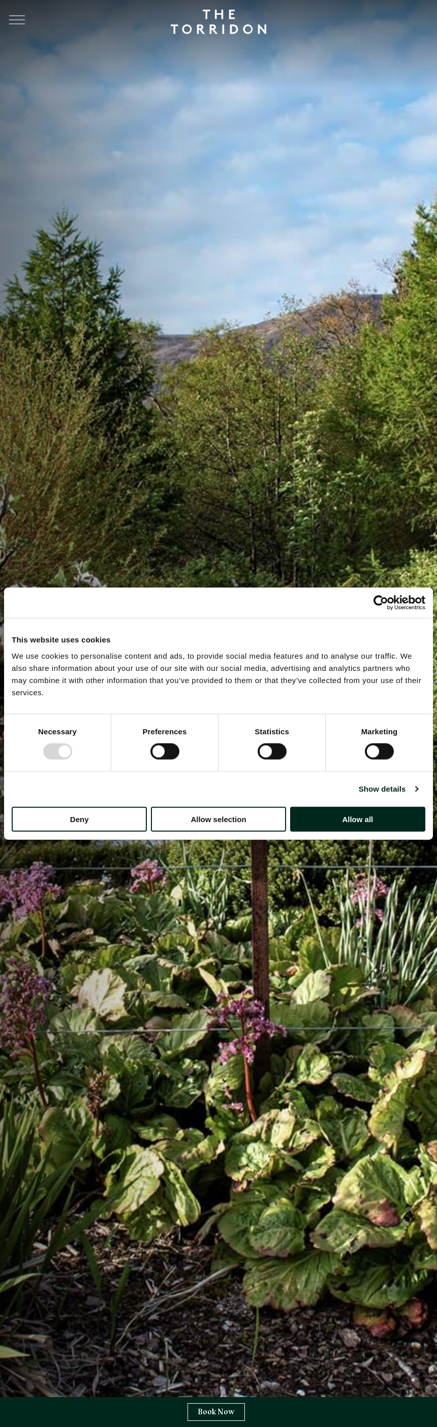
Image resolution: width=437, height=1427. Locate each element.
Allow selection (218, 818)
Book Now (216, 1411)
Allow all (357, 818)
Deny (79, 818)
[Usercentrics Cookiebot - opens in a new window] (380, 602)
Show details (382, 789)
